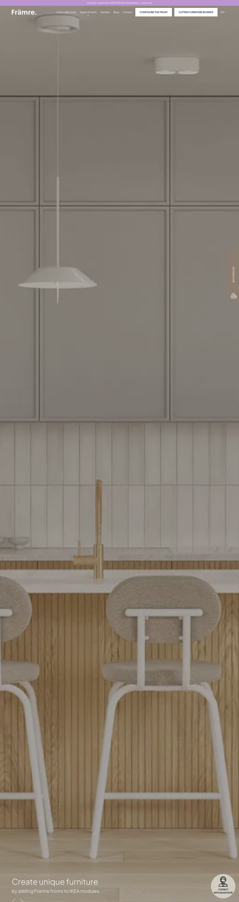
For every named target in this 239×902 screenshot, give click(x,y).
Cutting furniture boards (196, 12)
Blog (116, 12)
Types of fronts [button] (88, 12)
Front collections (66, 12)
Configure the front (154, 12)
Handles (105, 12)
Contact (127, 12)
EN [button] (222, 12)
